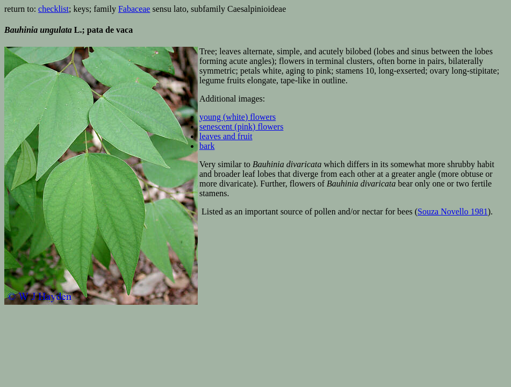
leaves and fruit (226, 136)
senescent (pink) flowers (241, 126)
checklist (53, 8)
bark (206, 145)
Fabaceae (134, 8)
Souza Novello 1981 (453, 211)
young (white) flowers (237, 116)
